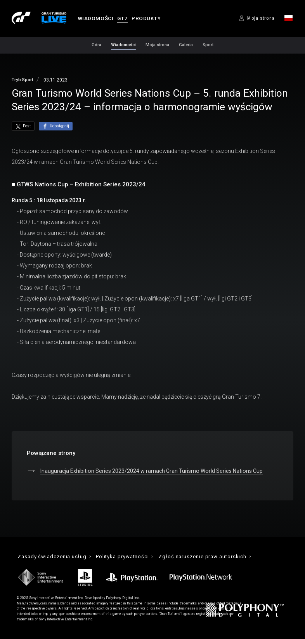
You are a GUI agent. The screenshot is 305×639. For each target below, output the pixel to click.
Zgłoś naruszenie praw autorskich (204, 556)
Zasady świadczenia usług (52, 556)
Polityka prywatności (123, 556)
